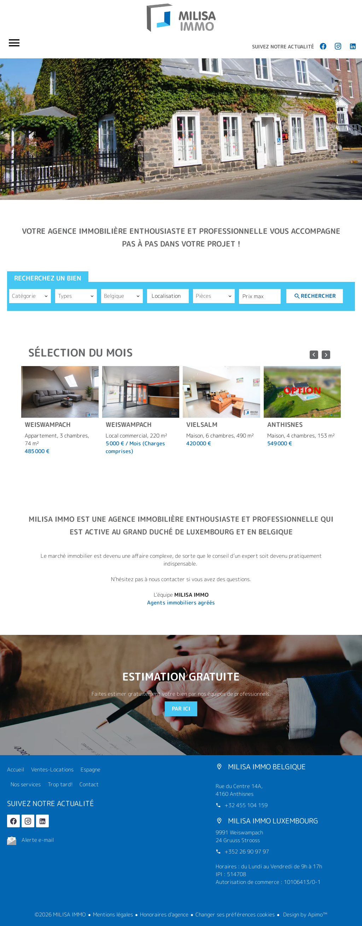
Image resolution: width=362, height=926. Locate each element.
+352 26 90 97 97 (246, 851)
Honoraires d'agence (164, 914)
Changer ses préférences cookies (235, 914)
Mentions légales (113, 914)
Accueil (181, 18)
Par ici (181, 708)
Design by (304, 914)
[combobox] (30, 296)
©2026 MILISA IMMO (60, 914)
